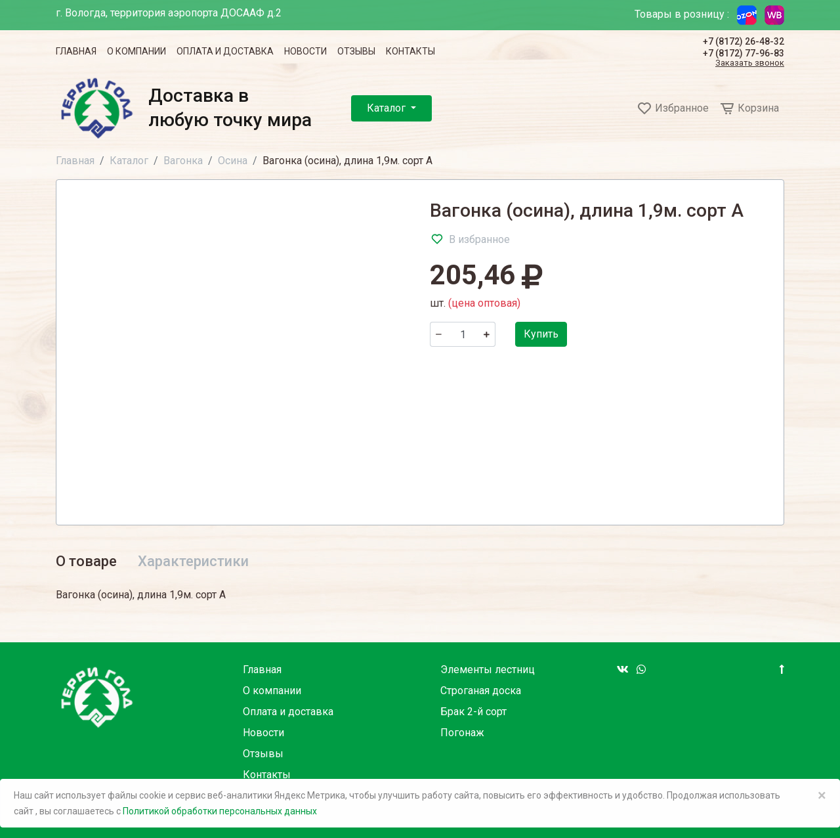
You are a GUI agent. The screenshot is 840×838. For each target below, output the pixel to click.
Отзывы (356, 51)
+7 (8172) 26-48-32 (743, 41)
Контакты (410, 51)
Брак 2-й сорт (473, 711)
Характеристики (193, 561)
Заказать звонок (749, 63)
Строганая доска (480, 690)
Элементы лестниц (487, 669)
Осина (232, 160)
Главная (76, 51)
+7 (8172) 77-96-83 (743, 53)
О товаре (86, 561)
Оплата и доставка (225, 51)
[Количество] (462, 334)
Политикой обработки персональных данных (220, 811)
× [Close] (822, 795)
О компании (136, 51)
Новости (305, 51)
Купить (541, 334)
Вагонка (183, 160)
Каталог (387, 108)
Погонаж (462, 732)
